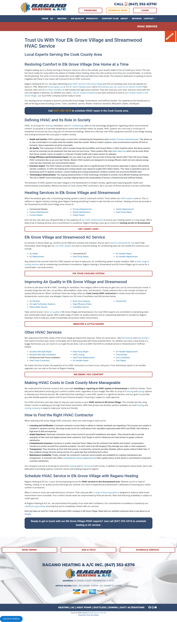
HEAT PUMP (84, 607)
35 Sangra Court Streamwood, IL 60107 (94, 580)
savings (141, 391)
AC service (85, 466)
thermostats (127, 338)
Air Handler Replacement (127, 256)
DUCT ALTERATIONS (132, 607)
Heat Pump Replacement (84, 357)
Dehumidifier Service (38, 307)
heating (140, 405)
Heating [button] (62, 18)
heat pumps (142, 338)
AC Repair (34, 253)
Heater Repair (79, 215)
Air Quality (77, 18)
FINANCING (90, 10)
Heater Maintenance (81, 212)
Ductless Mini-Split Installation (43, 354)
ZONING (113, 607)
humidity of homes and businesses (123, 139)
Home (45, 18)
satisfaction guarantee (35, 506)
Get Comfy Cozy (88, 229)
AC (73, 607)
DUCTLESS (99, 607)
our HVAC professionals (92, 220)
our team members (53, 89)
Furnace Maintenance (39, 212)
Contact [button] (149, 18)
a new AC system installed (83, 92)
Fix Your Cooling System (88, 273)
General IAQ (121, 301)
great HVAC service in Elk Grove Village (84, 84)
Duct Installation (123, 357)
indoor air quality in (52, 312)
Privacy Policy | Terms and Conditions (88, 615)
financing (129, 391)
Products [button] (92, 18)
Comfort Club (110, 18)
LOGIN (145, 10)
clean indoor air (118, 151)
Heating (48, 125)
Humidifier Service (81, 307)
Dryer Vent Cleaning (81, 301)
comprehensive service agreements (78, 458)
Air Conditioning (75, 125)
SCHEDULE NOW (117, 10)
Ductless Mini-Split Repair (41, 351)
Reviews (137, 18)
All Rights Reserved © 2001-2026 (97, 613)
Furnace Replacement (82, 209)
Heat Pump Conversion (40, 360)
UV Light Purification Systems (42, 304)
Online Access (83, 613)
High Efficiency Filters (82, 304)
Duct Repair (121, 360)
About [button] (124, 18)
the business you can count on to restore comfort (120, 86)
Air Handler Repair (124, 253)
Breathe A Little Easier (88, 324)
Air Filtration (35, 301)
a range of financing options (106, 492)
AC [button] (52, 18)
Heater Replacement (125, 209)
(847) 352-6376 (142, 4)
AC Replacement (37, 256)
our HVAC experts (63, 245)
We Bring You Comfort (88, 374)
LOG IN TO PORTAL (11, 619)
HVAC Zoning (78, 354)
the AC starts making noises (78, 86)
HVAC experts (127, 198)
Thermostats (121, 354)
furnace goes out (55, 86)
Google (28, 514)
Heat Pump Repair (124, 212)
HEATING (63, 607)
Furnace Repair (36, 215)
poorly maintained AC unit (122, 242)
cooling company (32, 408)
